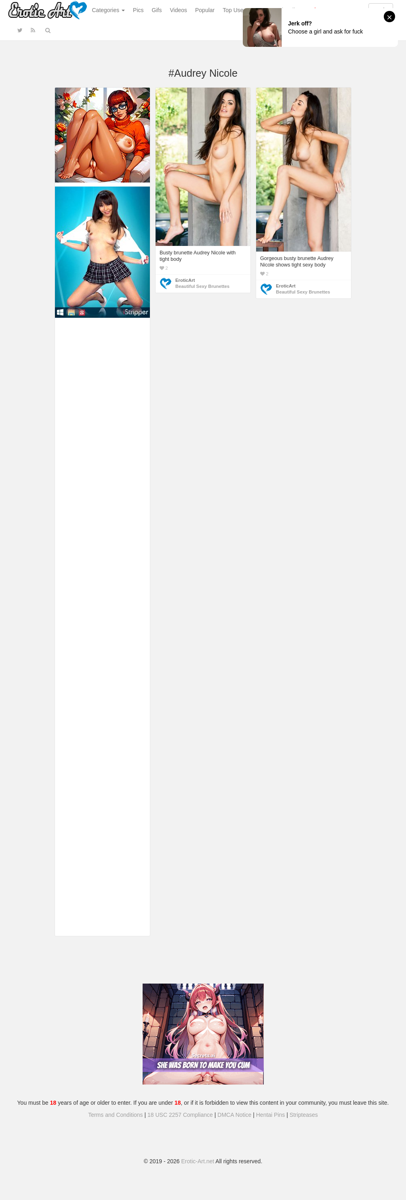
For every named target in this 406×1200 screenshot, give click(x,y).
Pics (138, 10)
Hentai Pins (270, 1115)
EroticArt (185, 280)
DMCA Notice (234, 1115)
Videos (178, 10)
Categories (108, 10)
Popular (205, 10)
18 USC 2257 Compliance (180, 1115)
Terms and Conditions (115, 1115)
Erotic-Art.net (198, 1161)
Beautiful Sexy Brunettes (202, 286)
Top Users (235, 10)
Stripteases (304, 1115)
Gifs (157, 10)
